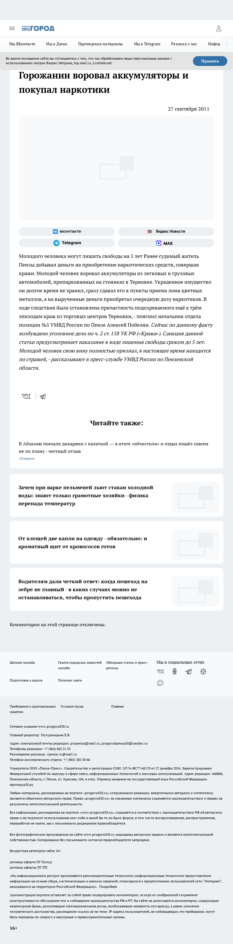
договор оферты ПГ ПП (29, 867)
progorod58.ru (96, 793)
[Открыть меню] (12, 28)
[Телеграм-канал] (67, 243)
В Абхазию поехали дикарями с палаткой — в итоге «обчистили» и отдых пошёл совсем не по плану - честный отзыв (116, 451)
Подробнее (108, 886)
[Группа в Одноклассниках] (174, 671)
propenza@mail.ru (85, 743)
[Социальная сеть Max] (166, 243)
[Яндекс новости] (166, 231)
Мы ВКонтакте (22, 43)
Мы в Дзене (56, 43)
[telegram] (44, 396)
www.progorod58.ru (53, 726)
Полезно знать (70, 680)
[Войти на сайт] (218, 28)
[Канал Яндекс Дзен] (203, 671)
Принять (210, 61)
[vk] (27, 396)
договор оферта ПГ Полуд (31, 862)
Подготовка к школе (26, 680)
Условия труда (72, 706)
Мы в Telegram (147, 43)
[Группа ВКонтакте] (67, 231)
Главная (117, 706)
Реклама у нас (184, 43)
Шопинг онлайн (22, 662)
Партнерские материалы (100, 43)
